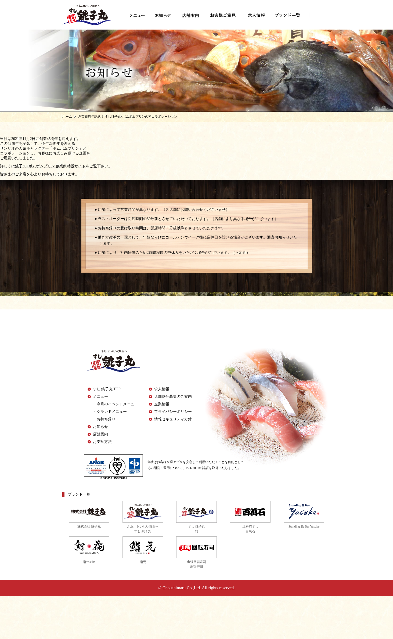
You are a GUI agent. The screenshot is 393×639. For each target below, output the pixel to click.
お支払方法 (102, 442)
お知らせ (100, 427)
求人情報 (161, 389)
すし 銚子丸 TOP (107, 389)
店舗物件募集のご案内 (173, 397)
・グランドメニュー (110, 412)
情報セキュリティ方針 (173, 419)
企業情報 (161, 404)
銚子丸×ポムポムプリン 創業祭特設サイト (50, 166)
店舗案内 (100, 434)
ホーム (67, 116)
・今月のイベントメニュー (115, 404)
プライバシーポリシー (173, 412)
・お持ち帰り (104, 419)
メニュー (100, 397)
